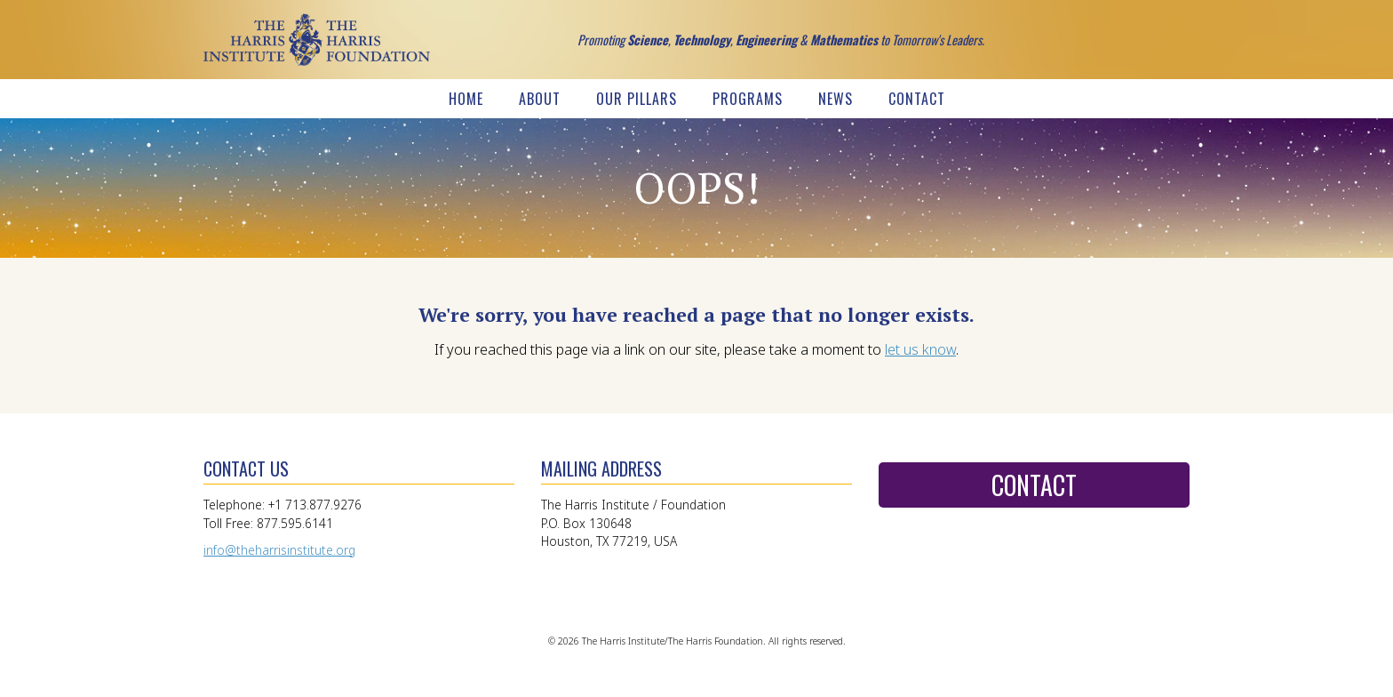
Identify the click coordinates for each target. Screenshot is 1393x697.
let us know (920, 349)
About (540, 98)
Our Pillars (636, 98)
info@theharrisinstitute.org (279, 549)
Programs (747, 98)
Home (466, 98)
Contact (916, 98)
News (835, 98)
